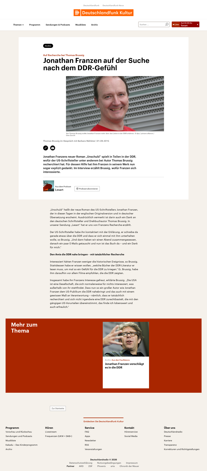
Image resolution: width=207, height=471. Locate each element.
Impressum (132, 462)
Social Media (130, 436)
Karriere (168, 440)
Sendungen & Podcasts (58, 25)
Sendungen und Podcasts (19, 436)
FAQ (87, 431)
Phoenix (101, 466)
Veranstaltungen (93, 449)
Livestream (51, 431)
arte (113, 466)
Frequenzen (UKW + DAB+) (58, 436)
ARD (81, 466)
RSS (87, 444)
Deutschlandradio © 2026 (103, 459)
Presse (167, 436)
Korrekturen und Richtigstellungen (182, 449)
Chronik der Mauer (129, 466)
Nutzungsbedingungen (109, 462)
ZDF (90, 466)
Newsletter (90, 440)
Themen (17, 25)
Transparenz (170, 444)
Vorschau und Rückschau (19, 431)
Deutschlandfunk (91, 5)
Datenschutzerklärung (80, 462)
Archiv (94, 25)
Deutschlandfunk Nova (113, 5)
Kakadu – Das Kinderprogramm (22, 444)
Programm (34, 25)
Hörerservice (131, 431)
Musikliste (80, 25)
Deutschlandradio (173, 431)
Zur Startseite (58, 408)
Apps (87, 436)
